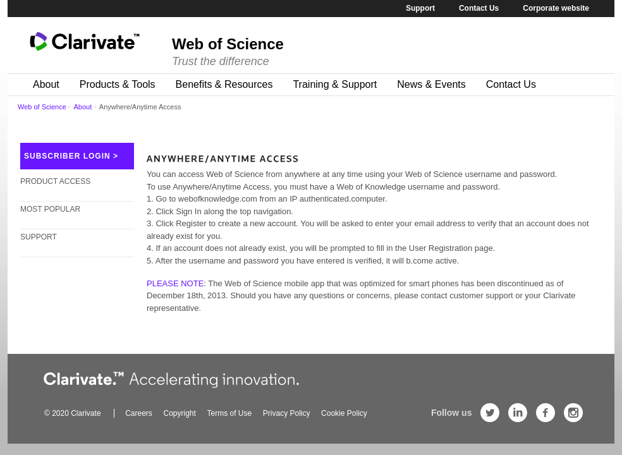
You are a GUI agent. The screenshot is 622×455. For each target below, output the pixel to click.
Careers (138, 413)
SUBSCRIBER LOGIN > (71, 156)
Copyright (180, 413)
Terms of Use (229, 413)
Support (420, 8)
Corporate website (556, 8)
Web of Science (42, 107)
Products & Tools (118, 84)
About (46, 84)
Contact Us (479, 8)
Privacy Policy (286, 413)
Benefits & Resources (224, 84)
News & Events (431, 84)
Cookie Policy (344, 413)
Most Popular (50, 215)
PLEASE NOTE (175, 283)
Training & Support (335, 84)
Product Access (55, 187)
